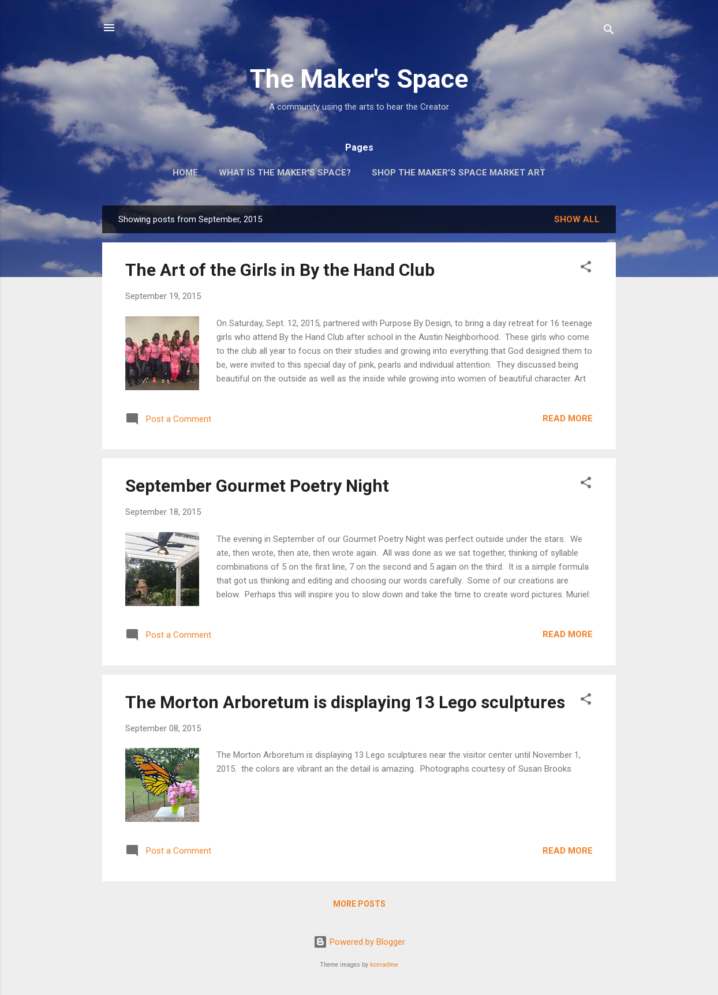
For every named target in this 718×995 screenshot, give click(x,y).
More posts (359, 903)
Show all (577, 219)
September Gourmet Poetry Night (257, 486)
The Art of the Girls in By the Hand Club (280, 270)
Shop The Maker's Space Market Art (458, 172)
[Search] (609, 31)
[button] (586, 269)
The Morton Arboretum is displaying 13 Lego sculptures (345, 702)
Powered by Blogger (359, 942)
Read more (568, 418)
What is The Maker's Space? (285, 172)
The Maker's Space (359, 78)
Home (185, 172)
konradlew (384, 964)
